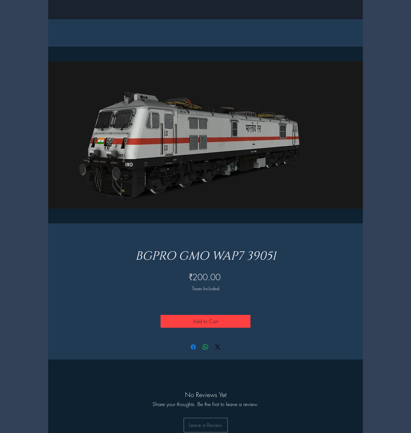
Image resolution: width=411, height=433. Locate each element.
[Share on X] (218, 347)
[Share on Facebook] (193, 347)
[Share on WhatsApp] (205, 347)
